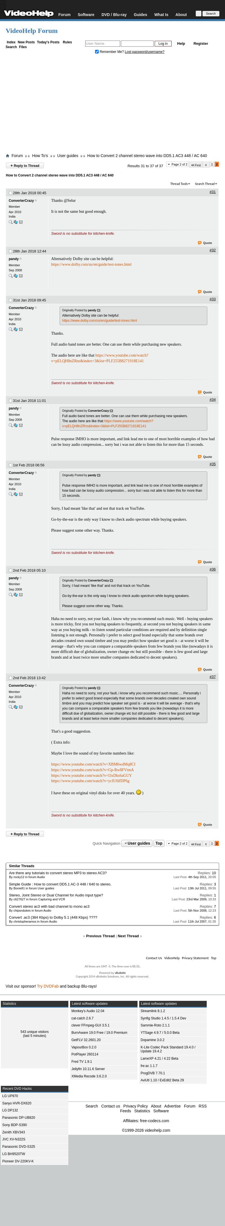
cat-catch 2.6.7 (82, 1018)
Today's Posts (48, 42)
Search (11, 47)
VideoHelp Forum (32, 30)
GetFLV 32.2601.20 (86, 1040)
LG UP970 (10, 1096)
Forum (64, 14)
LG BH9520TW (13, 1154)
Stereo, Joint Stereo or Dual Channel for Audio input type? (56, 895)
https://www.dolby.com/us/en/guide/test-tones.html (91, 264)
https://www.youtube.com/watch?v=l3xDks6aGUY (91, 775)
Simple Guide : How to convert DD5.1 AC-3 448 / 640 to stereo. (60, 884)
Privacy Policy (135, 1106)
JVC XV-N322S (13, 1139)
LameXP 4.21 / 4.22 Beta (159, 1059)
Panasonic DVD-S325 (18, 1147)
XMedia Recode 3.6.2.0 (89, 1076)
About (181, 14)
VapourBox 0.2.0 (83, 1047)
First (195, 165)
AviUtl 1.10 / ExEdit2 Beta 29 (162, 1080)
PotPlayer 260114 (84, 1054)
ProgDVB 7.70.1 (153, 1073)
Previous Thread (100, 936)
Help (181, 43)
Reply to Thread (24, 165)
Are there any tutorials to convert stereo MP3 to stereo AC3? (58, 873)
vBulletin (120, 973)
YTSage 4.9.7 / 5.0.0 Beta (160, 1033)
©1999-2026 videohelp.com (146, 1130)
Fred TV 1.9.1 (81, 1062)
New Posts (26, 42)
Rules (67, 42)
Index (11, 42)
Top (159, 843)
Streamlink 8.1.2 (153, 1011)
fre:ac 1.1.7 (149, 1066)
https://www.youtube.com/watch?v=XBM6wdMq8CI (93, 764)
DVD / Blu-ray (114, 14)
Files (23, 47)
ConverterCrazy (21, 201)
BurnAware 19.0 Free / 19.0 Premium (99, 1033)
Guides (140, 14)
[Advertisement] (112, 105)
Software (86, 14)
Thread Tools (179, 184)
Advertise (172, 1106)
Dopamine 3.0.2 (153, 1040)
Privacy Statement (195, 958)
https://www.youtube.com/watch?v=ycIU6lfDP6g (90, 781)
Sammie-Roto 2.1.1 (155, 1025)
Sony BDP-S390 (14, 1125)
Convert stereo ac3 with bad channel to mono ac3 (49, 906)
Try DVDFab (48, 986)
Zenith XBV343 (13, 1132)
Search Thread (205, 184)
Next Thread (128, 936)
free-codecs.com (154, 1120)
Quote (205, 243)
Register (201, 43)
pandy (14, 259)
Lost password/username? (145, 52)
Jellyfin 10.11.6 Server (88, 1069)
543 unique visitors (35, 1032)
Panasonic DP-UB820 (18, 1118)
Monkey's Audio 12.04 (87, 1011)
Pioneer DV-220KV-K (18, 1161)
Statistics (142, 1111)
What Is (161, 14)
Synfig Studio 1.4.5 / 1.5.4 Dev (163, 1018)
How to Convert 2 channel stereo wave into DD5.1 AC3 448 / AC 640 (147, 155)
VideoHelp (172, 958)
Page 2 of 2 (179, 164)
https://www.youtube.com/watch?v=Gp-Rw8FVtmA (92, 770)
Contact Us (154, 958)
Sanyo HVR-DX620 (16, 1103)
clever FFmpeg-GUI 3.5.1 (90, 1025)
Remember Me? (110, 52)
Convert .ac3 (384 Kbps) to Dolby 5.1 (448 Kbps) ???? (53, 917)
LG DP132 (10, 1110)
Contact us (110, 1106)
